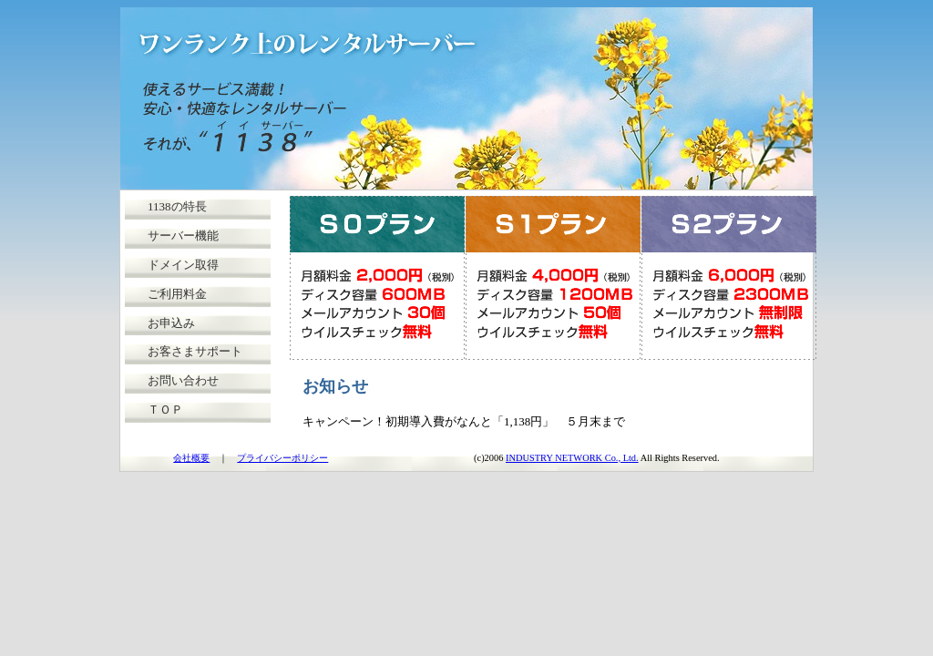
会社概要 (191, 458)
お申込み (171, 323)
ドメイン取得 (183, 265)
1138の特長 (177, 206)
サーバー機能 (183, 235)
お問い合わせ (183, 380)
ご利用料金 (177, 294)
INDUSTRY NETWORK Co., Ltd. (572, 458)
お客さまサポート (195, 351)
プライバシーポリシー (282, 458)
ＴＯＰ (165, 409)
